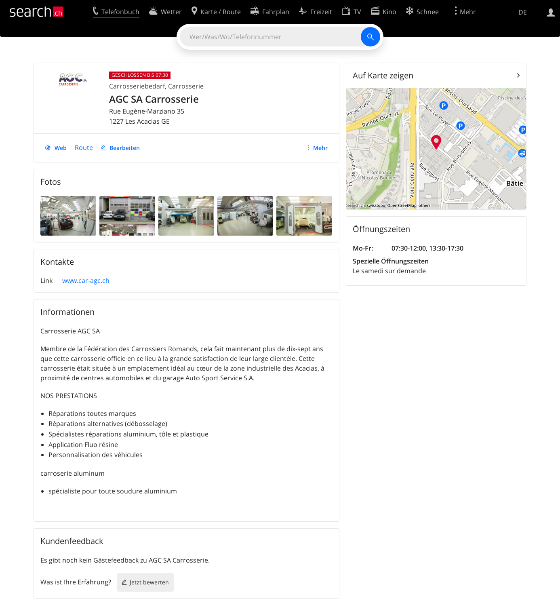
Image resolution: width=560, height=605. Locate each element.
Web (61, 148)
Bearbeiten (124, 148)
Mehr (320, 148)
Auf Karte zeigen (383, 75)
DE (522, 12)
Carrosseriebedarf (137, 86)
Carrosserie (186, 86)
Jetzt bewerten (149, 582)
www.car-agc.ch (85, 280)
